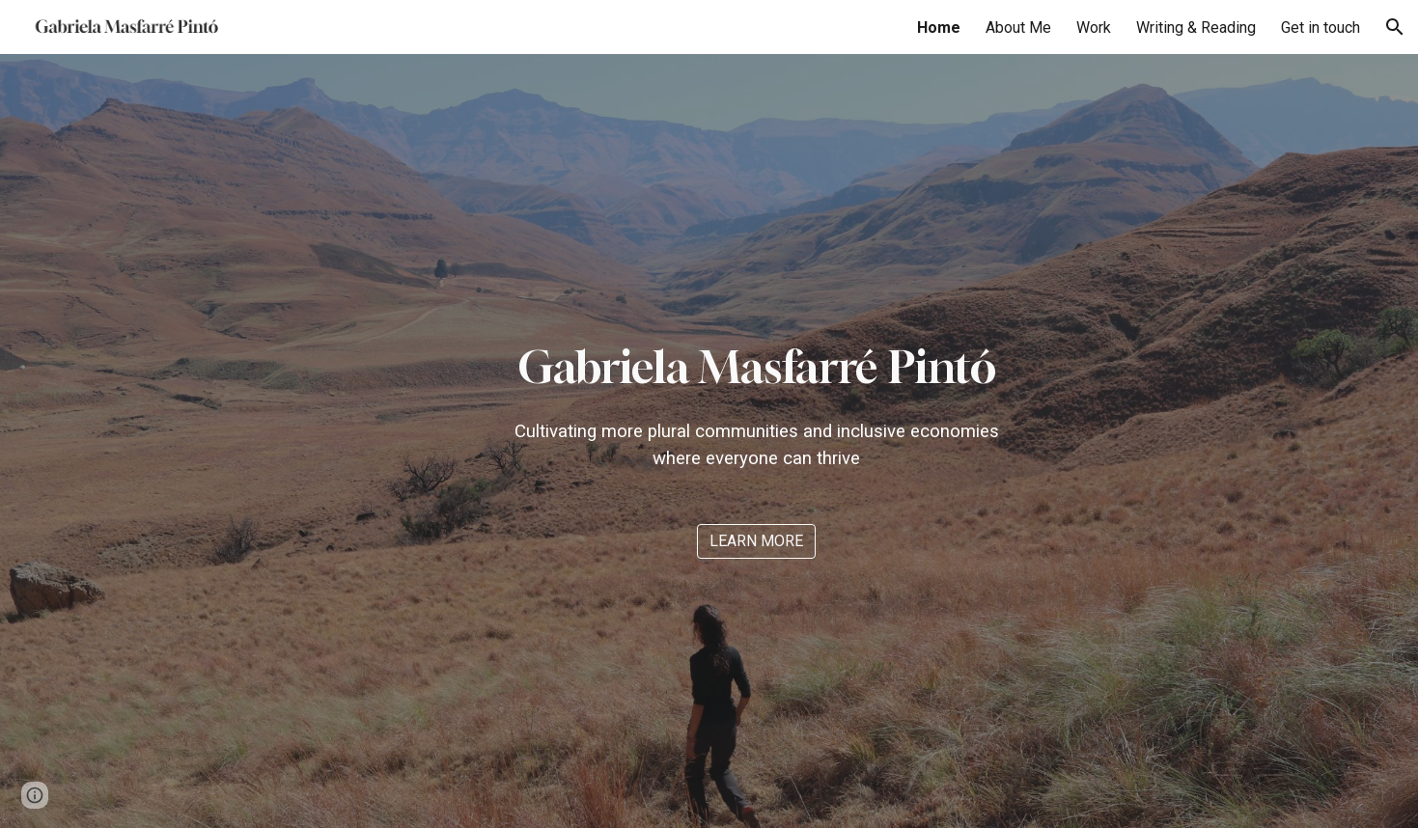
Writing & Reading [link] (1196, 27)
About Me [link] (1018, 27)
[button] (1395, 27)
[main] (756, 403)
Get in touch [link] (1320, 27)
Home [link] (938, 27)
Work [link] (1093, 27)
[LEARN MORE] (756, 541)
